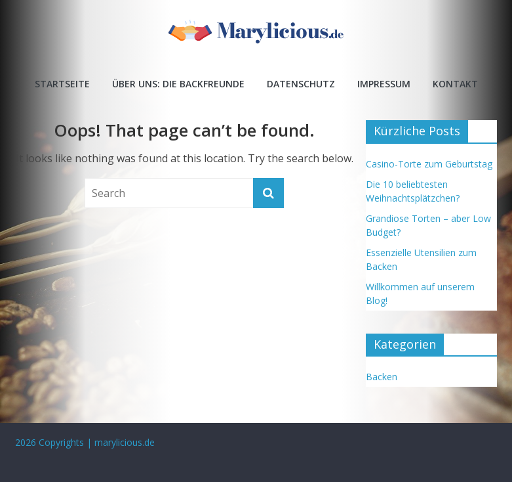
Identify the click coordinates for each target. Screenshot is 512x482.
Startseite (62, 83)
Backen (381, 376)
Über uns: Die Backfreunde (178, 83)
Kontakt (455, 83)
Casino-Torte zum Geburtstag (429, 164)
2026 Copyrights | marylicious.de (85, 442)
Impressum (383, 83)
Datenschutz (301, 83)
